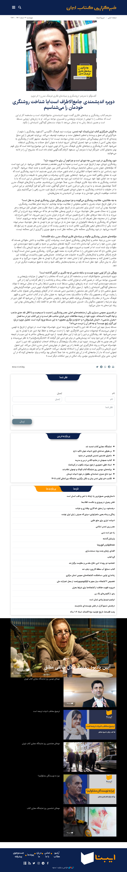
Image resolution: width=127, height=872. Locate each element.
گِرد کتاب (111, 557)
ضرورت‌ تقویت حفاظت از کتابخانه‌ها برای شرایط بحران (93, 587)
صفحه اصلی (112, 17)
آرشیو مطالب (57, 854)
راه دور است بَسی (108, 532)
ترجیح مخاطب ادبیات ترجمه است (46, 711)
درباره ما (38, 854)
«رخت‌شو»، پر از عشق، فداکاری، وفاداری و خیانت (95, 508)
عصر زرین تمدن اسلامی (105, 526)
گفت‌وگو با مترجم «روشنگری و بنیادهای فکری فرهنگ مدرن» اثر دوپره (63, 96)
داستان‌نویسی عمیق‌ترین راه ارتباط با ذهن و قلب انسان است (91, 496)
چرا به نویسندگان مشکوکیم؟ (49, 775)
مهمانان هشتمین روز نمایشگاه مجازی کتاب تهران (41, 743)
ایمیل (59, 393)
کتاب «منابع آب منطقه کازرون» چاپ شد (98, 569)
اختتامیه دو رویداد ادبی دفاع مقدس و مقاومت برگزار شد (92, 563)
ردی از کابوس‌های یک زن (104, 593)
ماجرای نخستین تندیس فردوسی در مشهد (95, 455)
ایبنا (91, 8)
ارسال (22, 422)
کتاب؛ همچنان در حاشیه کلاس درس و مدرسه (93, 460)
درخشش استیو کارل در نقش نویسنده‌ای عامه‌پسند (95, 605)
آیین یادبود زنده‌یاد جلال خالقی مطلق (77, 667)
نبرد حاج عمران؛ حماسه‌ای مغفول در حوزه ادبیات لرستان (89, 474)
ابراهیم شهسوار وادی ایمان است (102, 599)
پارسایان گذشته (109, 538)
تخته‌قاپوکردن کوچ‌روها (106, 545)
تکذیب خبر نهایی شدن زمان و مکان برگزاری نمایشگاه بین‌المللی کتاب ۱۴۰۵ (81, 478)
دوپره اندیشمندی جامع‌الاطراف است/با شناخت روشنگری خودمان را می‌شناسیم (63, 104)
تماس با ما (47, 854)
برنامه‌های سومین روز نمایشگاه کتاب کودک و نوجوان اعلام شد (87, 469)
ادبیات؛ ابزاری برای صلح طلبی (103, 520)
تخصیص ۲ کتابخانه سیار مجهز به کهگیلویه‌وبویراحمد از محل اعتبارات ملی (86, 581)
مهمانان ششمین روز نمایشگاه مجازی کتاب (43, 808)
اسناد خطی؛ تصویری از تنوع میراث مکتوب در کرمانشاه (90, 464)
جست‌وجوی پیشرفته (18, 854)
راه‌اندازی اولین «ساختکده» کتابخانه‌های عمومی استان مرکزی (90, 575)
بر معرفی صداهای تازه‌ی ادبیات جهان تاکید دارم (92, 451)
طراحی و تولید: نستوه (63, 867)
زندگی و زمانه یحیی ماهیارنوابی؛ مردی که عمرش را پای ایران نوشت (88, 514)
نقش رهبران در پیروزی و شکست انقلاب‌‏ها (98, 502)
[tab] (75, 489)
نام (113, 393)
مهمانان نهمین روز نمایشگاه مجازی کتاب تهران (42, 678)
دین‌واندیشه (100, 17)
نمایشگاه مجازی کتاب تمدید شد (99, 446)
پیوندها (30, 855)
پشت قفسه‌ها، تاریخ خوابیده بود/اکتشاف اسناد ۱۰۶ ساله (92, 612)
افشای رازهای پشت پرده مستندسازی (100, 551)
